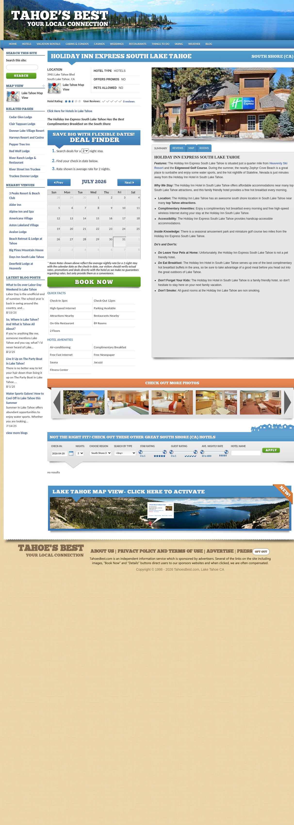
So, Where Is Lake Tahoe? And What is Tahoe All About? (22, 324)
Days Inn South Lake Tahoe (26, 257)
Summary (160, 148)
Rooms (204, 148)
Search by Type (123, 446)
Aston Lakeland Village (24, 225)
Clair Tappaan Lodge (22, 124)
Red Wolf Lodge (19, 151)
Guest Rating (179, 446)
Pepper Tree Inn (19, 144)
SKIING (179, 44)
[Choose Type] (125, 453)
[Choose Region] (101, 453)
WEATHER (194, 44)
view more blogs (16, 433)
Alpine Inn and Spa (21, 211)
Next (287, 402)
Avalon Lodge (18, 232)
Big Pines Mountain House (26, 250)
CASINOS (99, 44)
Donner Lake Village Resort (26, 131)
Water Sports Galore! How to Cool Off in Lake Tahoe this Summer (25, 398)
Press (244, 551)
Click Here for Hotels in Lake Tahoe (69, 111)
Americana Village (21, 218)
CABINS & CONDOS (77, 44)
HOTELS (26, 44)
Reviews (177, 148)
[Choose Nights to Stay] (85, 151)
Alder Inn (15, 205)
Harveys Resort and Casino (26, 137)
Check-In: (56, 446)
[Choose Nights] (80, 453)
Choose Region (99, 446)
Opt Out (261, 552)
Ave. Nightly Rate (212, 446)
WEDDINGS (117, 44)
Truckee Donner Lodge (23, 176)
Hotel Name (238, 446)
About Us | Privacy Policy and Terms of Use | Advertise (162, 551)
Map (191, 148)
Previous (57, 402)
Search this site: (16, 60)
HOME (13, 44)
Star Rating (147, 446)
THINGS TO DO (160, 44)
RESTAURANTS (137, 44)
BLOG (208, 44)
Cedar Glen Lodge (20, 117)
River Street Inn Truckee (24, 169)
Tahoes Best (61, 22)
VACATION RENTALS (48, 44)
